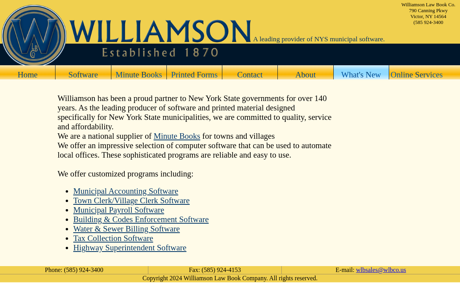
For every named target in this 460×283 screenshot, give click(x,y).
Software (83, 74)
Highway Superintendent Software (130, 247)
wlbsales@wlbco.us (381, 269)
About (305, 74)
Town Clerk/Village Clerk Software (131, 200)
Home (28, 74)
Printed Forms (194, 74)
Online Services (417, 74)
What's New (361, 74)
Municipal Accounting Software (125, 190)
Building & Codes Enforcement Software (141, 219)
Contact (250, 74)
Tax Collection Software (113, 238)
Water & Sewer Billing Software (126, 228)
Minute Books (138, 74)
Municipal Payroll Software (118, 209)
